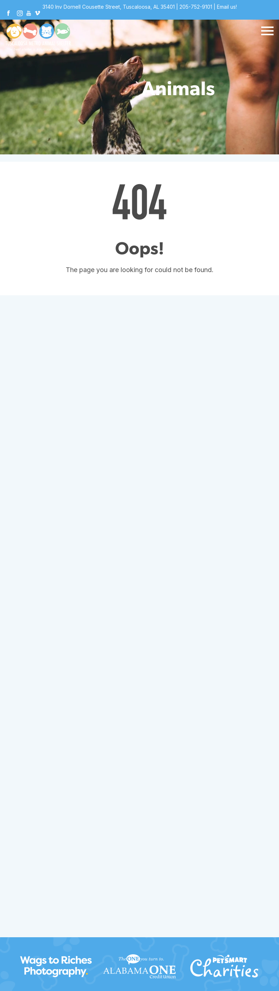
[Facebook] (8, 13)
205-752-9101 (195, 7)
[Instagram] (20, 13)
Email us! (227, 7)
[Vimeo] (37, 13)
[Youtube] (29, 13)
